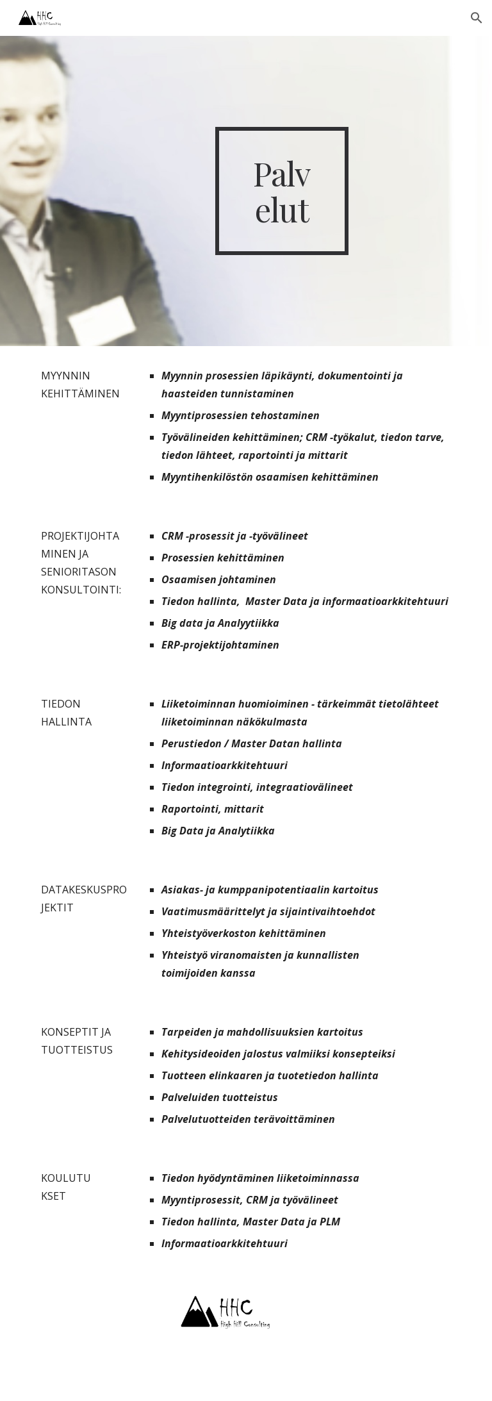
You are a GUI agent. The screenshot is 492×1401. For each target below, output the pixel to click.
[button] (476, 18)
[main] (281, 191)
